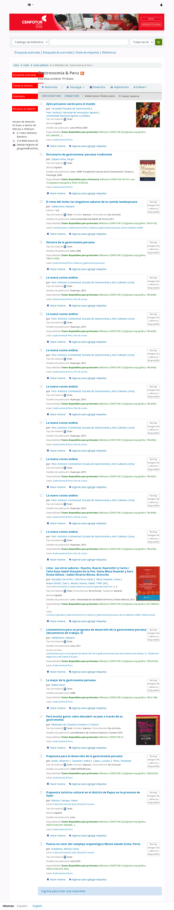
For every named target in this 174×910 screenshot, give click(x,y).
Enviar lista (97, 87)
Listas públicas (41, 65)
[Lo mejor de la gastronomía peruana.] (41, 680)
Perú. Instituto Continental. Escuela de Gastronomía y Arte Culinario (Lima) (93, 282)
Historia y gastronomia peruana (104, 227)
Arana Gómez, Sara (57, 583)
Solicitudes (19, 96)
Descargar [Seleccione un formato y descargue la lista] (74, 87)
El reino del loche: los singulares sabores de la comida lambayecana (91, 201)
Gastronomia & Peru (63, 139)
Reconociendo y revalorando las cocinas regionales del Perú (82, 586)
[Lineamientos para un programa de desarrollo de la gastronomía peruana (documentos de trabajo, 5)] (41, 629)
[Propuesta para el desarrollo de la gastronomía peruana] (41, 756)
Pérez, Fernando (122, 760)
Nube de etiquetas (87, 52)
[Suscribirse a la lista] (82, 73)
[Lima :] (41, 568)
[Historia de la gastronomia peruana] (41, 242)
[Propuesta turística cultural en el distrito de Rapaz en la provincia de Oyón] (41, 792)
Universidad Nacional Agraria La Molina (68, 115)
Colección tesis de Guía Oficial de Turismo (73, 804)
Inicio (16, 65)
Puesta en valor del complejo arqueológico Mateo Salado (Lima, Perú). (93, 844)
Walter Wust (58, 684)
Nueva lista (49, 87)
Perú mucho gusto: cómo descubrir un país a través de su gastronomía (84, 718)
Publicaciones (148, 614)
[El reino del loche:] (41, 202)
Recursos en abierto (24, 108)
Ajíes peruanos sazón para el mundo (70, 104)
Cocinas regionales (55, 614)
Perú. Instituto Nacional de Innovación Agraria (72, 112)
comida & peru (60, 227)
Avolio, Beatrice (60, 760)
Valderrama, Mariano (63, 206)
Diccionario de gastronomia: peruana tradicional (79, 154)
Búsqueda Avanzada (24, 74)
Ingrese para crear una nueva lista (63, 891)
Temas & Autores (23, 85)
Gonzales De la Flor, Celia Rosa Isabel (72, 579)
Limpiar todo (72, 95)
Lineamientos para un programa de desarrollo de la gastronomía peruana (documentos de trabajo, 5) (96, 631)
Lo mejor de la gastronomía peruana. (71, 680)
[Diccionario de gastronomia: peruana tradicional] (41, 154)
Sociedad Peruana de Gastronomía (70, 108)
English (37, 906)
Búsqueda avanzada (27, 52)
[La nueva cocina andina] (41, 277)
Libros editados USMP (132, 227)
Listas (26, 65)
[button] (31, 4)
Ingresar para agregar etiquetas (88, 146)
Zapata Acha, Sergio (62, 159)
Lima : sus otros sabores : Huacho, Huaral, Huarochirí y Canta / (89, 571)
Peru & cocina (80, 299)
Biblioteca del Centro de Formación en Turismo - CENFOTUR (18, 4)
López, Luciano (101, 760)
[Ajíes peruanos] (41, 104)
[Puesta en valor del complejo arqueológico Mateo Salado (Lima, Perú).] (41, 844)
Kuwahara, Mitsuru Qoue (65, 848)
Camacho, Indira (81, 760)
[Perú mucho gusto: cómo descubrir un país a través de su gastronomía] (41, 716)
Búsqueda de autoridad (58, 52)
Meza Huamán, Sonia (108, 579)
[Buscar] (158, 42)
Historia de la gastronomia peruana (70, 242)
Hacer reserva (55, 146)
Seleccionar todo (51, 95)
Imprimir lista (119, 87)
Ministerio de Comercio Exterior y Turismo (75, 724)
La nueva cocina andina (62, 277)
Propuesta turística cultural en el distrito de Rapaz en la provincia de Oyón (93, 794)
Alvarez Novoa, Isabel (89, 583)
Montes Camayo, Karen (64, 800)
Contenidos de (72, 65)
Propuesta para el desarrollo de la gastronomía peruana (84, 756)
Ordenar (139, 87)
